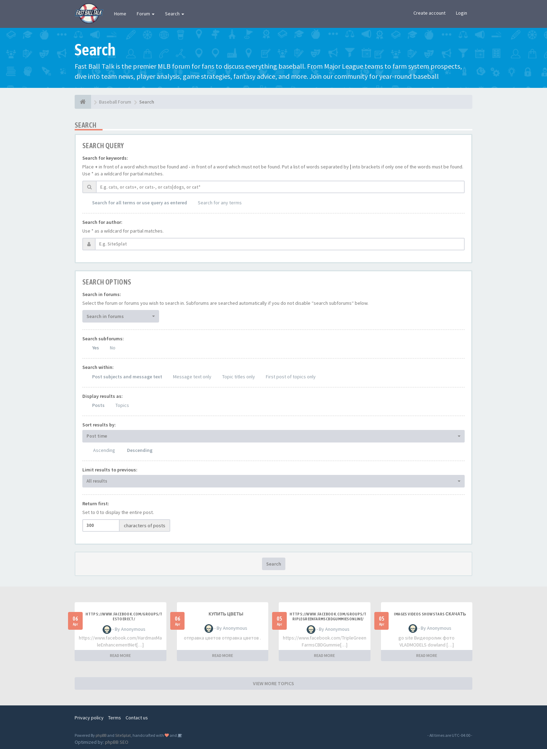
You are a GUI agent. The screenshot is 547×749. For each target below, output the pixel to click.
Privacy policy (89, 717)
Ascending (104, 450)
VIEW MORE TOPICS (273, 683)
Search (174, 13)
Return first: (95, 503)
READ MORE (120, 655)
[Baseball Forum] (83, 102)
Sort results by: (99, 425)
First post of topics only (291, 376)
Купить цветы (226, 614)
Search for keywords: (105, 158)
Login (461, 13)
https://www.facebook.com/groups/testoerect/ (123, 616)
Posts (98, 405)
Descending (139, 450)
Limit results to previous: (109, 470)
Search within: (98, 367)
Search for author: (102, 222)
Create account (429, 13)
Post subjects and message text (127, 376)
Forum (146, 13)
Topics (122, 405)
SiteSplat (123, 735)
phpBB (101, 735)
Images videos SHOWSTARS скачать (430, 614)
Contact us (137, 717)
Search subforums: (103, 338)
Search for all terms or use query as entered (139, 202)
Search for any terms (220, 202)
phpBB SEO (116, 742)
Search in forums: (101, 294)
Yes (95, 348)
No (112, 348)
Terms (114, 717)
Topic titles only (238, 376)
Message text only (192, 376)
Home (120, 13)
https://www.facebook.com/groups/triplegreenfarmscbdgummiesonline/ (328, 616)
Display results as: (102, 396)
